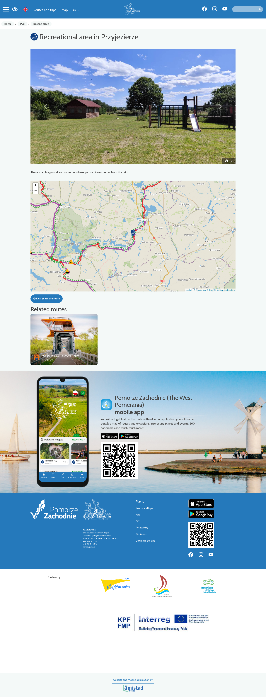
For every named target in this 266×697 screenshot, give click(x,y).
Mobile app (141, 534)
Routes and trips (44, 10)
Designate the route (46, 298)
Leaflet (189, 290)
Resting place (41, 24)
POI (22, 24)
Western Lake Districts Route (60, 356)
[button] (45, 106)
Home (7, 24)
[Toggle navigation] (6, 9)
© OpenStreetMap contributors (221, 290)
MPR (76, 10)
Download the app (145, 540)
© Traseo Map (200, 290)
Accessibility (142, 527)
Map (65, 10)
